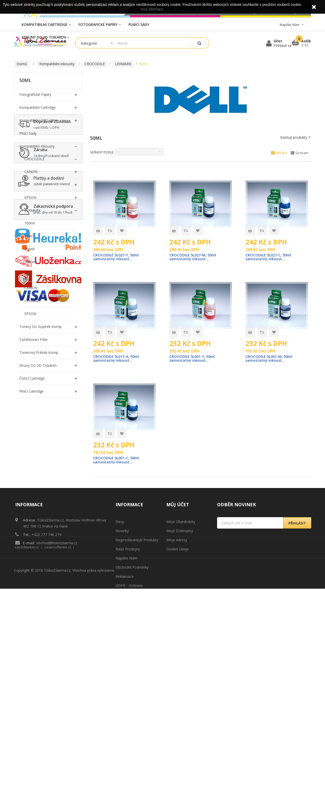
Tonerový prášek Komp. (39, 352)
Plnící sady (28, 133)
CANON (30, 171)
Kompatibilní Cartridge (37, 107)
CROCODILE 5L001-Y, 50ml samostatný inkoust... (193, 359)
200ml (29, 249)
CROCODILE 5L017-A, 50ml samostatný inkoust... (117, 359)
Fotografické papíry (35, 94)
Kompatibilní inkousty (37, 146)
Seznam (299, 152)
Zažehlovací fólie (33, 339)
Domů (22, 63)
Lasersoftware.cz (58, 761)
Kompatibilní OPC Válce (38, 120)
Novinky (122, 657)
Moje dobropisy (179, 657)
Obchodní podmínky (132, 694)
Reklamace (125, 703)
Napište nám (126, 685)
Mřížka (279, 152)
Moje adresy (176, 667)
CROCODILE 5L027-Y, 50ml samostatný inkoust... (117, 257)
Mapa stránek (127, 730)
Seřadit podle (102, 152)
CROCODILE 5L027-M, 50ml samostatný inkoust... (193, 257)
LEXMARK (32, 210)
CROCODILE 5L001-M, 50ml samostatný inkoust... (270, 359)
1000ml (30, 261)
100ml (29, 223)
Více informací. (152, 9)
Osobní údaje (177, 676)
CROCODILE (34, 158)
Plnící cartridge (31, 391)
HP (26, 184)
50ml (28, 236)
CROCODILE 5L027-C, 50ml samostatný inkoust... (270, 257)
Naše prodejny (128, 676)
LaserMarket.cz (27, 761)
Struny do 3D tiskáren (38, 365)
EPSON (30, 197)
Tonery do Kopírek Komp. (40, 326)
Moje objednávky (180, 648)
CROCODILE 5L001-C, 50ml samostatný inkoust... (117, 461)
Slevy (120, 648)
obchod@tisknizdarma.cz (56, 670)
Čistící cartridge (32, 378)
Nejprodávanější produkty (137, 667)
